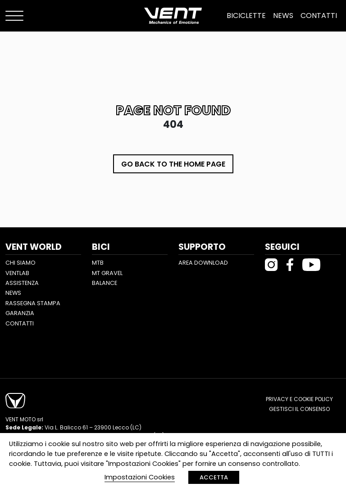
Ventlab (17, 273)
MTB (98, 262)
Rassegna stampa (32, 303)
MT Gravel (107, 273)
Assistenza (22, 283)
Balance (104, 283)
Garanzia (19, 313)
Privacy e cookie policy (299, 399)
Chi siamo (20, 262)
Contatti (318, 15)
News (283, 15)
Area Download (203, 262)
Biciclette (246, 15)
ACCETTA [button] (214, 477)
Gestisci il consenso (299, 409)
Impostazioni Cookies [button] (140, 477)
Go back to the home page (173, 164)
